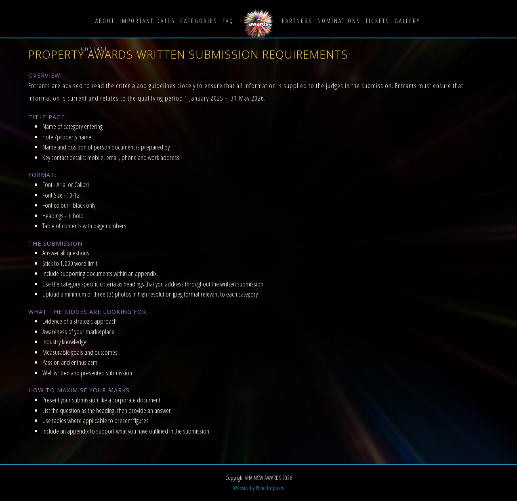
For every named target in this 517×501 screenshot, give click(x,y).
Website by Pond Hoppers (258, 488)
